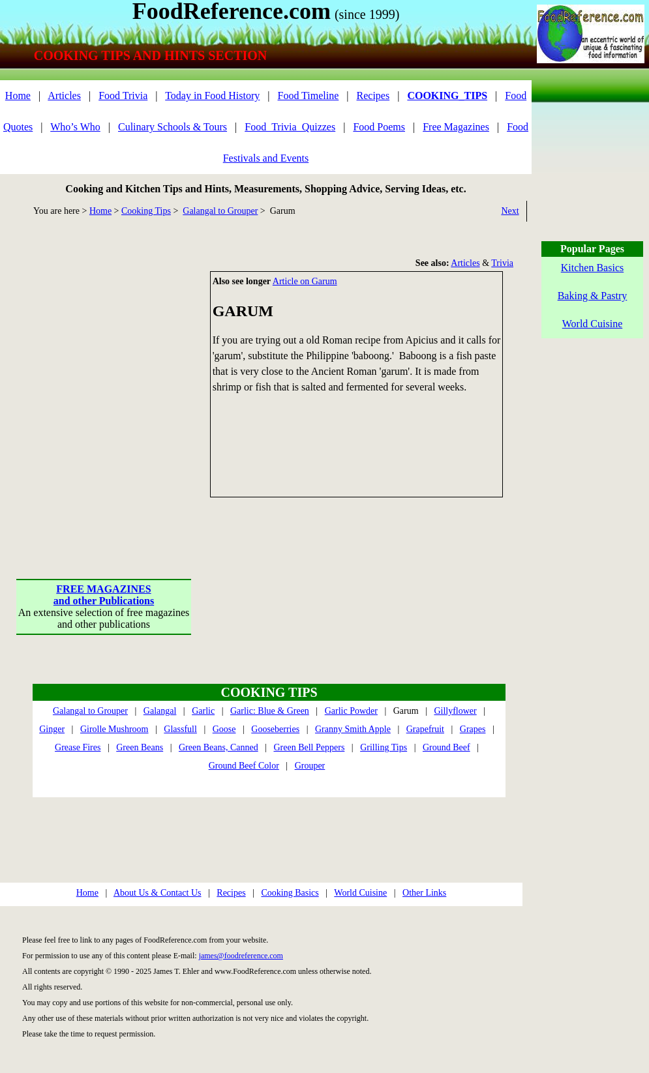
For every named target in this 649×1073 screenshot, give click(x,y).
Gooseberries (275, 729)
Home (18, 95)
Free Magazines (456, 126)
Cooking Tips (146, 211)
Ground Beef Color (244, 766)
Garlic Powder (351, 711)
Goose (224, 729)
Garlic (203, 711)
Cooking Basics (289, 893)
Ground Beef (446, 747)
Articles (64, 95)
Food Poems (379, 126)
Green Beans (139, 747)
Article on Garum (305, 281)
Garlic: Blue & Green (269, 711)
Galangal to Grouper (220, 211)
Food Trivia (122, 95)
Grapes (473, 729)
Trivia (502, 263)
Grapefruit (425, 729)
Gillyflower (455, 711)
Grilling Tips (383, 747)
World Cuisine (360, 893)
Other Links (424, 893)
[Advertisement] (122, 393)
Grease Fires (77, 747)
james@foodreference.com (241, 955)
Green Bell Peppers (308, 747)
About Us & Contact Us (157, 893)
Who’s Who (75, 126)
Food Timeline (308, 95)
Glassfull (180, 729)
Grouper (310, 766)
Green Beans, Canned (218, 747)
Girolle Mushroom (114, 729)
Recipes (373, 95)
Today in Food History (212, 95)
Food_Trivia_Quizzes (290, 126)
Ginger (52, 729)
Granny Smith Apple (353, 729)
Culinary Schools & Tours (172, 126)
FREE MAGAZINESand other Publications (103, 594)
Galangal (160, 711)
